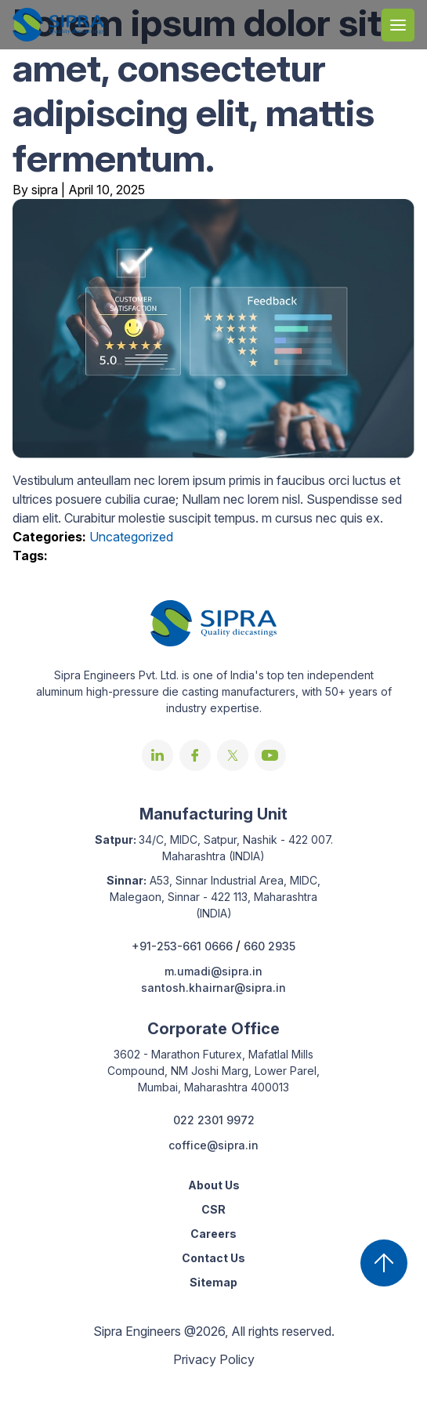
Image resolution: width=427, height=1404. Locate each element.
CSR (213, 1209)
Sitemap (213, 1282)
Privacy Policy (214, 1359)
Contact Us (213, 1258)
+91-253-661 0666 (184, 946)
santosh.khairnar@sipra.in (213, 987)
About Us (214, 1185)
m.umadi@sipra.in (213, 971)
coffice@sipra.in (213, 1145)
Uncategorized (131, 537)
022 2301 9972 (214, 1120)
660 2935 (269, 946)
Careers (213, 1233)
